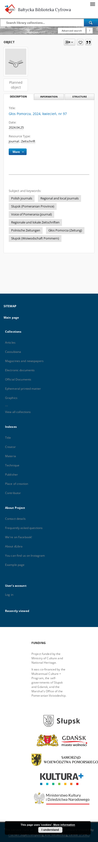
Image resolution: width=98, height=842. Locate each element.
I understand (50, 830)
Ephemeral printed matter (23, 389)
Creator (10, 447)
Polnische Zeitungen (25, 230)
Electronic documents (20, 370)
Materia (10, 456)
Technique (12, 465)
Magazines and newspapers (24, 361)
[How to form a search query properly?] (89, 30)
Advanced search (72, 30)
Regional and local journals (59, 198)
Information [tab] (49, 96)
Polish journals (21, 198)
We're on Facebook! (18, 537)
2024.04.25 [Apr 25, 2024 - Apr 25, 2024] (16, 127)
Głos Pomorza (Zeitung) (65, 230)
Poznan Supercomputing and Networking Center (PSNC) (49, 835)
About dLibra (14, 546)
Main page (11, 317)
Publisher (11, 474)
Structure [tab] (79, 96)
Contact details (15, 519)
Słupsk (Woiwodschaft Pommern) (35, 238)
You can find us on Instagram (25, 555)
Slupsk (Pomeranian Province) (32, 206)
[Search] (91, 22)
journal (14, 141)
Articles (10, 342)
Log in (9, 595)
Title (8, 438)
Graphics (11, 398)
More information (64, 824)
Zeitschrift (28, 141)
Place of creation (16, 484)
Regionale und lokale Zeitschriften (35, 222)
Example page (14, 565)
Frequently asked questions (24, 528)
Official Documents (18, 379)
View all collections (18, 412)
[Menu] (92, 4)
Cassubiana (13, 352)
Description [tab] (18, 96)
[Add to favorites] (80, 42)
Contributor (13, 493)
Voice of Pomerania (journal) (31, 214)
